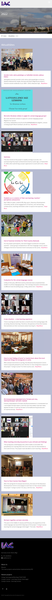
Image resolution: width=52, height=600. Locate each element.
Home (4, 36)
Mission (3, 567)
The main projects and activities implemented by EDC (17, 569)
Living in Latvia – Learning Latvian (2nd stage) (14, 579)
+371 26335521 (7, 556)
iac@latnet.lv (7, 558)
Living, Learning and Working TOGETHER (13, 577)
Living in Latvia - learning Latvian (11, 581)
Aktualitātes (11, 36)
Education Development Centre (17, 595)
